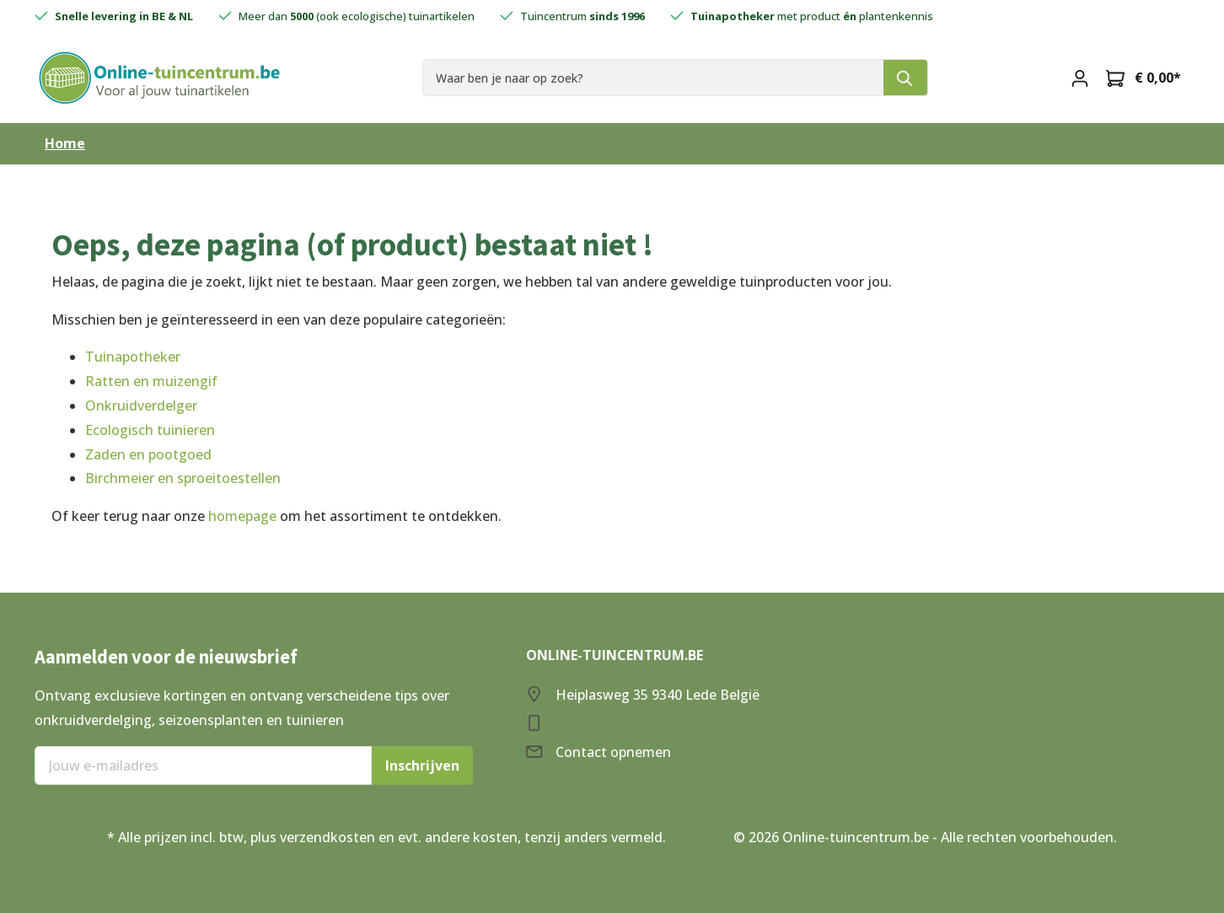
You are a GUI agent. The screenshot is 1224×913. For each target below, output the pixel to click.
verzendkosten (327, 837)
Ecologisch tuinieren (150, 430)
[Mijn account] (1080, 77)
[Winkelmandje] (1143, 77)
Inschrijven (422, 765)
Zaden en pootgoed (148, 454)
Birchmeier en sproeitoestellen (183, 478)
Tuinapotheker (132, 356)
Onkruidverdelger (141, 405)
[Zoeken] (905, 77)
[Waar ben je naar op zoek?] (653, 77)
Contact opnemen (613, 752)
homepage (242, 516)
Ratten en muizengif (151, 381)
